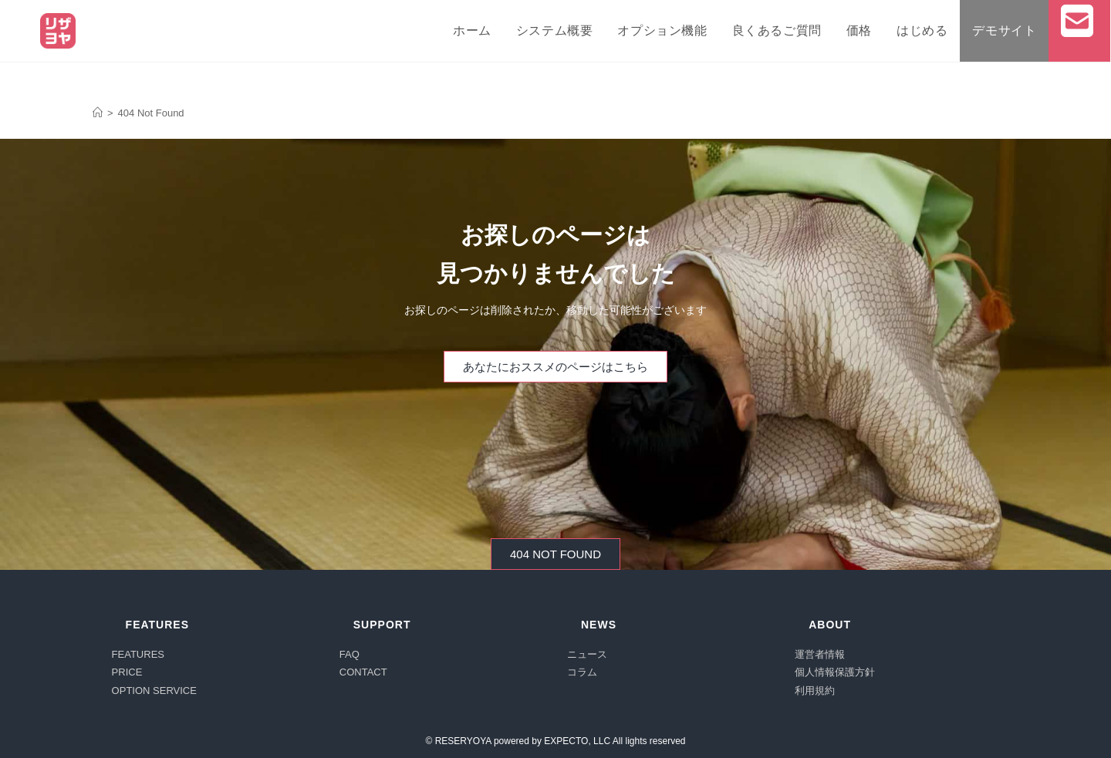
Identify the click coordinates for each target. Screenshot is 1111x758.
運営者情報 (820, 654)
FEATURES (138, 654)
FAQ (349, 654)
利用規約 (815, 690)
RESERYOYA (463, 741)
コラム (582, 672)
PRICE (127, 672)
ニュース (587, 654)
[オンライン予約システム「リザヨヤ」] (98, 113)
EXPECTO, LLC (577, 741)
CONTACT (363, 672)
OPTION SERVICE (154, 690)
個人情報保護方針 (835, 672)
